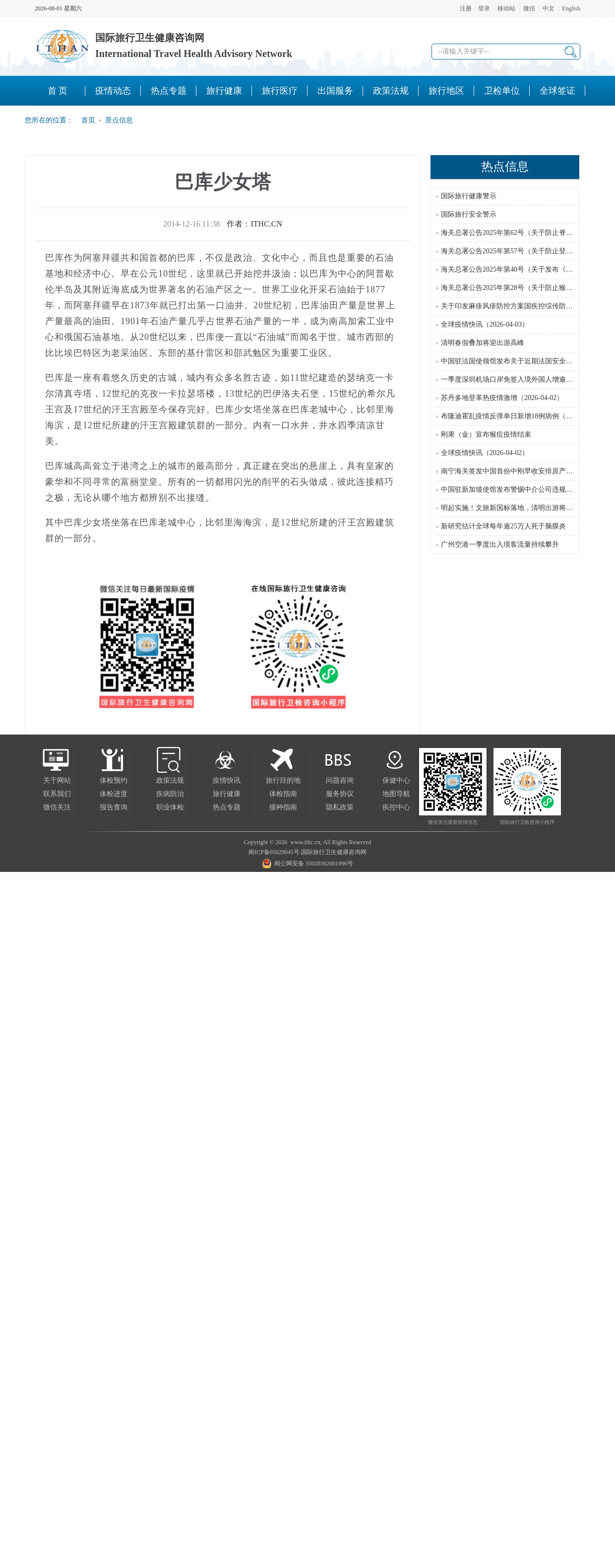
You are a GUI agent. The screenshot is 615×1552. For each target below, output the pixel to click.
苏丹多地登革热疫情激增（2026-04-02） (502, 398)
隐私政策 (340, 807)
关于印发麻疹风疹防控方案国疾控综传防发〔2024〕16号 (528, 306)
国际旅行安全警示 (468, 214)
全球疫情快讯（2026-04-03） (485, 324)
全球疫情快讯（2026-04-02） (485, 453)
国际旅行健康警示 (468, 196)
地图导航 (396, 794)
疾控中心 (396, 807)
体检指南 (283, 794)
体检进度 (113, 794)
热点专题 (227, 807)
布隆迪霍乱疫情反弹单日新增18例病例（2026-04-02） (523, 416)
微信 (529, 8)
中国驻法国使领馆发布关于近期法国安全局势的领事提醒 (528, 361)
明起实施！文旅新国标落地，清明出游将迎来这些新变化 (528, 508)
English (571, 8)
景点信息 (119, 120)
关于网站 (57, 780)
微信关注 (57, 807)
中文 (548, 8)
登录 (484, 8)
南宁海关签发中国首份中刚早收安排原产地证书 (514, 471)
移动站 (506, 8)
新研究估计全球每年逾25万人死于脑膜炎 (503, 526)
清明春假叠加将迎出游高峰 (482, 342)
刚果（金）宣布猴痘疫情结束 (486, 434)
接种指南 (283, 807)
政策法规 (170, 780)
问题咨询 (340, 780)
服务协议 (340, 794)
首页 (85, 120)
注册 (466, 8)
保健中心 (396, 780)
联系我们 (57, 794)
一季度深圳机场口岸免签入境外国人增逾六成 (510, 379)
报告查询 (113, 807)
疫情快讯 (227, 780)
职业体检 (170, 807)
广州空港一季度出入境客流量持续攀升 (500, 544)
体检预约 (113, 780)
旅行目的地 (283, 780)
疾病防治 (170, 794)
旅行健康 (227, 794)
